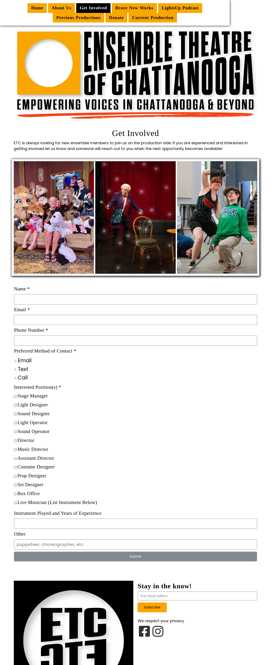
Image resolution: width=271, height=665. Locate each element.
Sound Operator (33, 431)
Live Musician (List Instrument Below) (57, 502)
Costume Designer (36, 466)
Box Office (28, 493)
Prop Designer (31, 475)
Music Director (32, 448)
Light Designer (32, 404)
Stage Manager (32, 395)
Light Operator (32, 422)
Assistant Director (35, 457)
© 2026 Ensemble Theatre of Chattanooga (135, 649)
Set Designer (30, 484)
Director (25, 440)
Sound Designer (33, 413)
